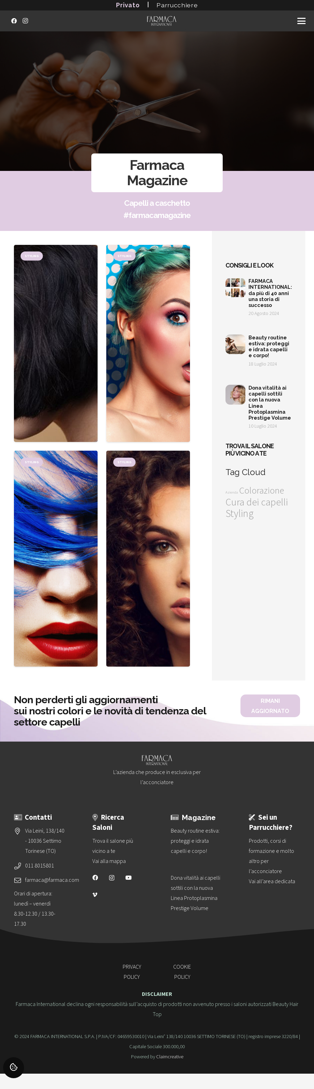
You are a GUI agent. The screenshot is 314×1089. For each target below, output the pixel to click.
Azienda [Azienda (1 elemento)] (231, 492)
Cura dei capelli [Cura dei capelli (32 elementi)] (256, 502)
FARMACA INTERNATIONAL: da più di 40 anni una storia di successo (270, 293)
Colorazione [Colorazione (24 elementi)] (261, 490)
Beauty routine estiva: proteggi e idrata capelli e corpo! (269, 347)
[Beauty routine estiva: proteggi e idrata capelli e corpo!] (196, 841)
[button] (301, 21)
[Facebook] (14, 21)
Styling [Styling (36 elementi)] (239, 513)
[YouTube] (128, 877)
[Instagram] (25, 21)
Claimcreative (169, 1056)
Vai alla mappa (109, 861)
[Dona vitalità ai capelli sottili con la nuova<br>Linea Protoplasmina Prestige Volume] (196, 893)
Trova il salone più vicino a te (249, 449)
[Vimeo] (94, 895)
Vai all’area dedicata (272, 881)
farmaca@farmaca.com (52, 880)
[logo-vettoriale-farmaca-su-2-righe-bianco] (162, 21)
